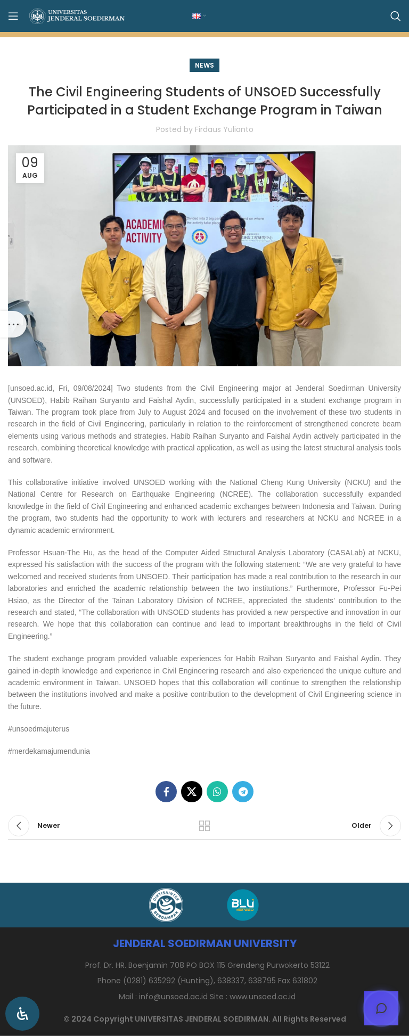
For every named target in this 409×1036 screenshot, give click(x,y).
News (204, 65)
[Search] (395, 16)
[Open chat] (381, 1008)
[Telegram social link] (242, 791)
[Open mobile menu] (13, 16)
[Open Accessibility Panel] (22, 1014)
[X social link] (191, 791)
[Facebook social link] (166, 791)
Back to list (204, 825)
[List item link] (204, 996)
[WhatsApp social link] (217, 791)
